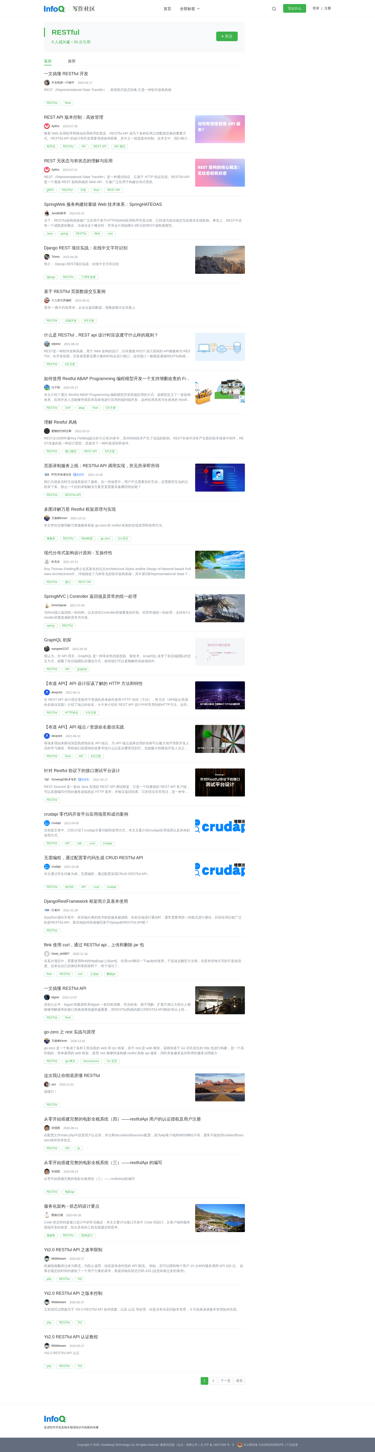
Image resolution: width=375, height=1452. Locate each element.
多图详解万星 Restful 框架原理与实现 (80, 509)
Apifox (55, 126)
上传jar (94, 974)
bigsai (55, 997)
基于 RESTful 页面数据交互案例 (74, 291)
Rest (68, 103)
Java (50, 233)
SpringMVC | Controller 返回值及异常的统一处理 (90, 596)
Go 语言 (123, 538)
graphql (82, 669)
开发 (83, 190)
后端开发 (71, 320)
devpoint (56, 692)
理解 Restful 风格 (60, 422)
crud (92, 843)
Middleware (58, 1258)
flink (49, 974)
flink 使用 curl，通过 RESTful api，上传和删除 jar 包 (94, 945)
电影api (70, 1192)
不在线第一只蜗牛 (62, 82)
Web (97, 233)
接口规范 (71, 451)
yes (53, 1084)
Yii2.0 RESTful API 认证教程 (71, 1337)
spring (64, 233)
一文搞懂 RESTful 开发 (66, 74)
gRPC (50, 190)
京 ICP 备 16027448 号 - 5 (217, 1444)
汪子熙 (55, 387)
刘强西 (55, 1128)
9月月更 (89, 320)
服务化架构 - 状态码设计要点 (71, 1206)
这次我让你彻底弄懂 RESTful (72, 1075)
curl (80, 974)
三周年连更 (88, 277)
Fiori (95, 407)
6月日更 (91, 712)
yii (78, 1148)
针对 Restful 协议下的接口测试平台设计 (82, 770)
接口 (68, 582)
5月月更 (111, 407)
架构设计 (87, 1235)
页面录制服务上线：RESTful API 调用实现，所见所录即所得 (102, 466)
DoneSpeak (58, 605)
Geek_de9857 (60, 953)
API (83, 146)
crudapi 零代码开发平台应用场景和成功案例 (86, 814)
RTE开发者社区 (61, 474)
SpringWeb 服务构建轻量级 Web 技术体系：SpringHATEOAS (103, 204)
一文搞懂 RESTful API (65, 988)
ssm (110, 233)
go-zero (105, 538)
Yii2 (79, 1279)
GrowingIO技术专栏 (64, 779)
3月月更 (110, 451)
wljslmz (56, 344)
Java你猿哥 (58, 213)
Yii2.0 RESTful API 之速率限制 (73, 1250)
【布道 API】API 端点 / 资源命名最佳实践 (84, 727)
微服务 (51, 538)
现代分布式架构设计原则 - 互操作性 (78, 553)
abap (81, 407)
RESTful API (73, 495)
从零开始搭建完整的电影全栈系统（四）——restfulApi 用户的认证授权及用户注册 (122, 1119)
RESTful (52, 103)
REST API (100, 146)
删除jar (111, 974)
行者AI (55, 910)
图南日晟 (57, 1215)
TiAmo (55, 256)
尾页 (239, 1381)
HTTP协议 (71, 712)
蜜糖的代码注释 (61, 431)
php (49, 1279)
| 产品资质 (291, 1444)
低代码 (69, 887)
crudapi (56, 823)
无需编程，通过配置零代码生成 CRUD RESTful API (93, 858)
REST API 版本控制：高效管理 (73, 117)
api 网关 (70, 1061)
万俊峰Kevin (59, 518)
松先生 (55, 561)
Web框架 (87, 538)
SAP (68, 407)
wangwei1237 (60, 648)
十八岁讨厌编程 (61, 300)
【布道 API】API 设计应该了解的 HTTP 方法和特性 (93, 683)
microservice (91, 1061)
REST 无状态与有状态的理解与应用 (78, 161)
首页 (167, 9)
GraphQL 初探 (57, 640)
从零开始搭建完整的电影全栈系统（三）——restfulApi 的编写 (103, 1162)
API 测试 (119, 146)
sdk (79, 843)
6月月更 (70, 364)
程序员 (51, 146)
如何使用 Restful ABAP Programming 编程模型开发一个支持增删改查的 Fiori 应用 (122, 378)
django (51, 277)
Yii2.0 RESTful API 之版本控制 (73, 1293)
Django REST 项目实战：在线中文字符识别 (85, 248)
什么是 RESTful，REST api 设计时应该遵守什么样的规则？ (101, 335)
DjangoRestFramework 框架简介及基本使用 (86, 901)
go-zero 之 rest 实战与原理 (69, 1032)
